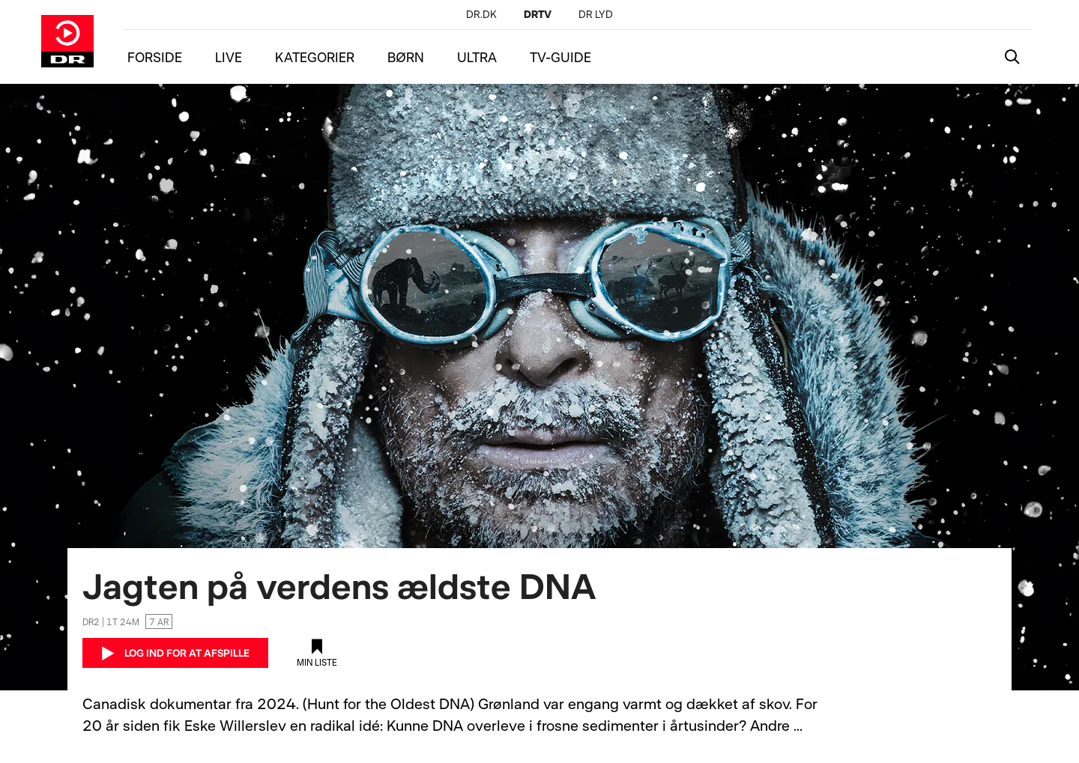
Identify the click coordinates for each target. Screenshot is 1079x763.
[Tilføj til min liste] (316, 653)
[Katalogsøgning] (1012, 57)
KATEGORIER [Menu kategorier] (314, 57)
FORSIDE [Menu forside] (154, 57)
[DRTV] (537, 13)
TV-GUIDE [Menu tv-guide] (560, 57)
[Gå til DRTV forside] (67, 41)
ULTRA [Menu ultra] (477, 57)
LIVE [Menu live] (228, 57)
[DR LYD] (595, 13)
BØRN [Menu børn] (405, 57)
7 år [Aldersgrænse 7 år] (159, 621)
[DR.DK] (481, 13)
